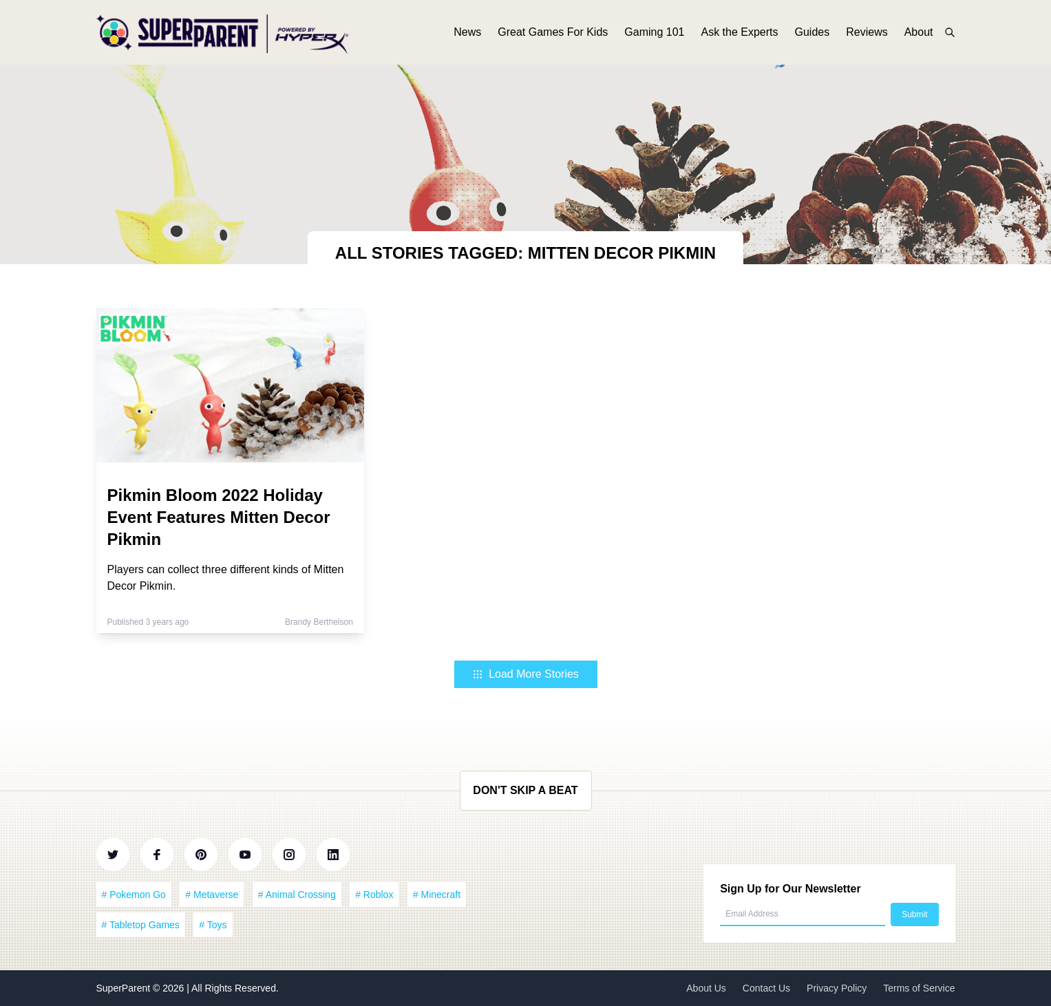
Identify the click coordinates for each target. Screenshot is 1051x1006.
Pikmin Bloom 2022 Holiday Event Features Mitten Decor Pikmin (218, 517)
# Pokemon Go (134, 894)
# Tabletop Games (141, 924)
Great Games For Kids (553, 33)
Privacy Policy (837, 988)
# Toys (212, 924)
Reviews (866, 33)
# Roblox (374, 894)
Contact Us (766, 988)
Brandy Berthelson (319, 622)
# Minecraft (436, 894)
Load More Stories (525, 674)
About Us (706, 988)
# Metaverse (211, 894)
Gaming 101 (654, 33)
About (918, 33)
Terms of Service (919, 988)
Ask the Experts (739, 33)
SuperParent (124, 988)
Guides (812, 33)
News (467, 33)
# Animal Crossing (297, 894)
